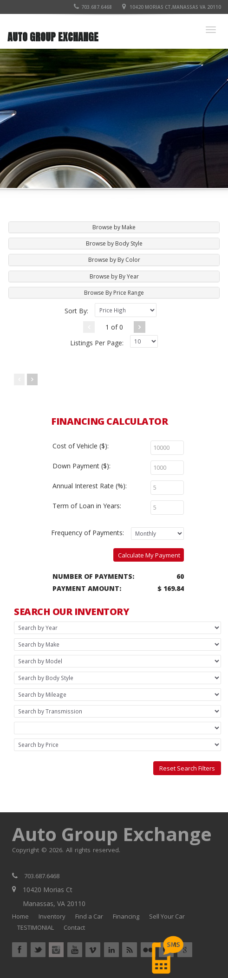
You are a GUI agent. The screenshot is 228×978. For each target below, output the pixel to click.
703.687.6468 (93, 7)
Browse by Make (114, 227)
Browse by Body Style (114, 243)
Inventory (52, 916)
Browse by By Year (114, 276)
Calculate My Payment (149, 555)
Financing (126, 916)
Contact (74, 927)
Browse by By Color (114, 260)
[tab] (114, 227)
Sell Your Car (167, 916)
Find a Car (89, 916)
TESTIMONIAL (35, 927)
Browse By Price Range (114, 293)
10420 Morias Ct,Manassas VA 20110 (175, 7)
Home (20, 916)
